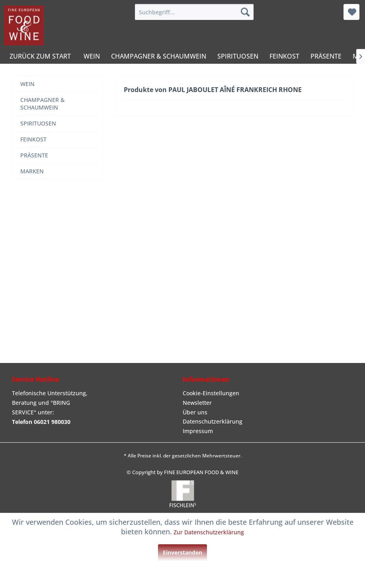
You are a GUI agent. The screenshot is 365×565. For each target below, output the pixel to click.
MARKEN (32, 171)
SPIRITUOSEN (38, 123)
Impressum (198, 431)
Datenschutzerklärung (212, 421)
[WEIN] (91, 56)
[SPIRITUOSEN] (238, 56)
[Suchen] (245, 12)
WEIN (27, 84)
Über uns (195, 412)
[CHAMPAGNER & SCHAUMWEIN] (158, 56)
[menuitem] (194, 12)
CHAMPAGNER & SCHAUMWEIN (42, 103)
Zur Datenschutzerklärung (209, 532)
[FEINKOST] (284, 56)
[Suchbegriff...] (194, 12)
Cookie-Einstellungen (211, 393)
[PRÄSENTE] (326, 56)
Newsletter (197, 402)
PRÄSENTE (34, 155)
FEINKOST (33, 139)
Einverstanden (182, 552)
